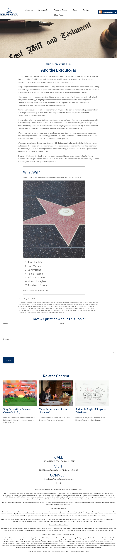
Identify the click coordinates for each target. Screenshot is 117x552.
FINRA (49, 528)
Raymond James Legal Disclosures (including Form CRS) (58, 534)
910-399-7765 (54, 461)
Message (7, 339)
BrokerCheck (77, 489)
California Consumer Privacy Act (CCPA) (63, 502)
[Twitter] (60, 483)
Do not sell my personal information (60, 504)
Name (5, 323)
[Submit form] (8, 360)
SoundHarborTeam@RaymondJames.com (58, 479)
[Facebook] (56, 483)
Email (62, 323)
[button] (29, 5)
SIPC (52, 528)
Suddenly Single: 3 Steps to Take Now (90, 411)
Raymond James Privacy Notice (58, 525)
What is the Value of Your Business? (53, 411)
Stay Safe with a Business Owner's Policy (17, 411)
